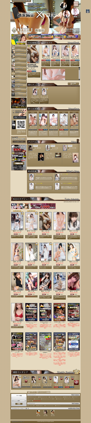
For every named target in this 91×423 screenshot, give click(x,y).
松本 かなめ (16, 321)
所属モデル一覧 (67, 397)
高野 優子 (74, 57)
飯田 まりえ (43, 96)
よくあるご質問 (32, 405)
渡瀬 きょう (25, 383)
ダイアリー (75, 397)
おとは (42, 126)
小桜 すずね (64, 57)
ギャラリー (37, 398)
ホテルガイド (59, 398)
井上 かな (45, 57)
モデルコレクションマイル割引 (48, 398)
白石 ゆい (31, 261)
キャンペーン (58, 397)
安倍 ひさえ (73, 261)
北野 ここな (73, 126)
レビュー (30, 398)
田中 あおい (59, 291)
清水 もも (36, 383)
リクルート (58, 405)
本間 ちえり (32, 126)
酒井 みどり (53, 126)
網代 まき (17, 291)
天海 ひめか (46, 383)
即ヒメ (30, 400)
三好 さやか (55, 57)
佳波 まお (73, 291)
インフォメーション (49, 405)
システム (51, 397)
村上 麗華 (30, 68)
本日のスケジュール (32, 397)
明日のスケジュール (43, 397)
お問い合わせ (40, 405)
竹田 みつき (45, 261)
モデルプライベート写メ (70, 398)
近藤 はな (59, 231)
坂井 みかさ (45, 291)
